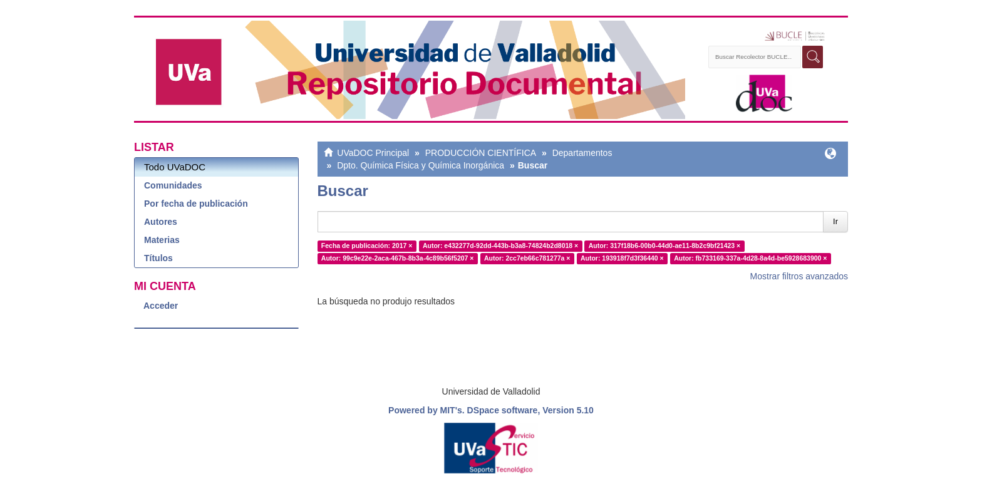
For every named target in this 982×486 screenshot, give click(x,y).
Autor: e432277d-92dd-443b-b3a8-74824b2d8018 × (500, 245)
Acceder (160, 306)
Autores (160, 222)
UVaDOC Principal (373, 153)
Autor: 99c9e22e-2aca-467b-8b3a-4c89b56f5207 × (397, 258)
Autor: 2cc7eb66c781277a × (527, 258)
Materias (162, 240)
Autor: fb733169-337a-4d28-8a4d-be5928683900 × (750, 258)
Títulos (158, 258)
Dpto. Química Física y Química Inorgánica (420, 165)
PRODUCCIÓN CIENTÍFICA (480, 153)
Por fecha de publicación (196, 204)
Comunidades (173, 185)
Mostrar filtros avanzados (799, 276)
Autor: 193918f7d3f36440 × (622, 258)
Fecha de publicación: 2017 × (367, 245)
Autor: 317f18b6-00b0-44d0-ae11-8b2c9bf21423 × (665, 245)
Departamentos (582, 153)
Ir (835, 221)
